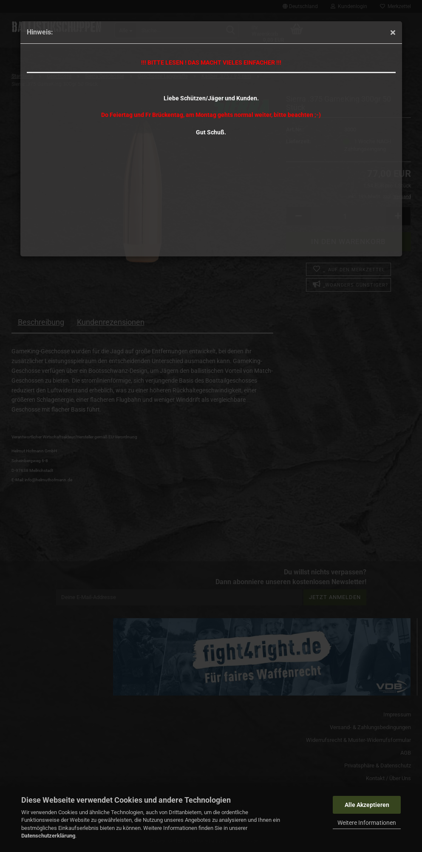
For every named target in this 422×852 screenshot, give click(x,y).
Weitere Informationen (366, 822)
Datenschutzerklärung (48, 835)
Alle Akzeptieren (367, 804)
